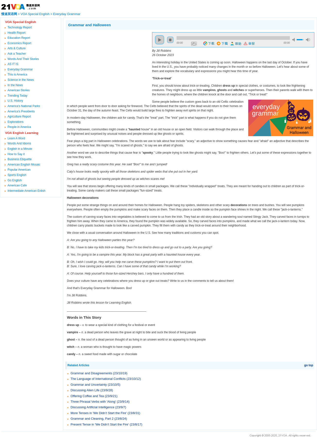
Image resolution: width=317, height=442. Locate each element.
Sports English (17, 175)
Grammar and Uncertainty (89, 384)
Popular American (19, 169)
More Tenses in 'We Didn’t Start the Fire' (99, 413)
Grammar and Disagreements (91, 373)
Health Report (16, 32)
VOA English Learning (21, 133)
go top (308, 365)
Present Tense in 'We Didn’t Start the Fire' (100, 424)
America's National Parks (24, 106)
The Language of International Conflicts (98, 379)
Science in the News (21, 80)
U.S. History (15, 100)
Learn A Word (16, 138)
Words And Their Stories (23, 59)
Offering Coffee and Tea (87, 396)
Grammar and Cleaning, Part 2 (92, 418)
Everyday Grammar (67, 14)
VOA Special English (35, 14)
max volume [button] (308, 40)
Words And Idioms (19, 143)
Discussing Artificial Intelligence (92, 407)
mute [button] (294, 40)
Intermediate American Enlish (26, 190)
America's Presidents (21, 111)
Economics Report (19, 43)
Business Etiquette (20, 159)
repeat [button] (194, 44)
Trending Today (17, 95)
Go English (15, 180)
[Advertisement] (106, 66)
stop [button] (170, 39)
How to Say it (16, 154)
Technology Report (20, 27)
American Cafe (17, 185)
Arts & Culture (17, 48)
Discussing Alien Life (85, 390)
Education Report (19, 38)
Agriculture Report (19, 116)
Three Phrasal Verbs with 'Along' (93, 401)
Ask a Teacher (17, 53)
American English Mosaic (24, 164)
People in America (19, 127)
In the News (15, 85)
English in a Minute (20, 148)
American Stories (19, 90)
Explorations (16, 122)
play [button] (159, 40)
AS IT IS (13, 64)
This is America (17, 74)
